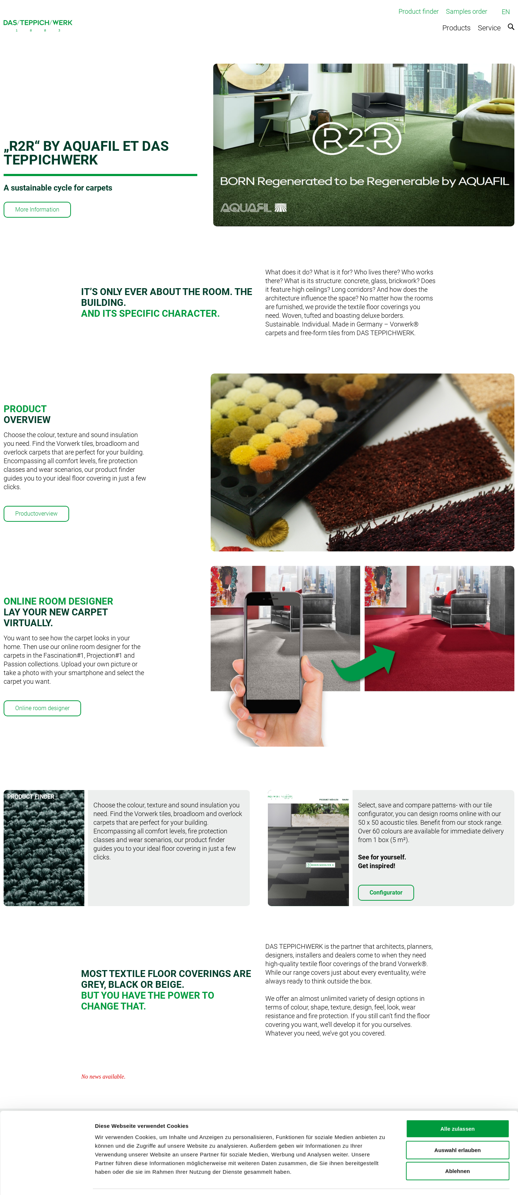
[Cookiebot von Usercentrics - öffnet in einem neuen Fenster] (47, 1180)
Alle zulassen (457, 1107)
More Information (37, 209)
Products (456, 28)
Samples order (466, 11)
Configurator (386, 892)
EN (506, 12)
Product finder (419, 11)
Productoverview (36, 513)
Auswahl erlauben (457, 1128)
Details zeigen (385, 1181)
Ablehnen (457, 1149)
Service (489, 28)
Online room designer (42, 708)
